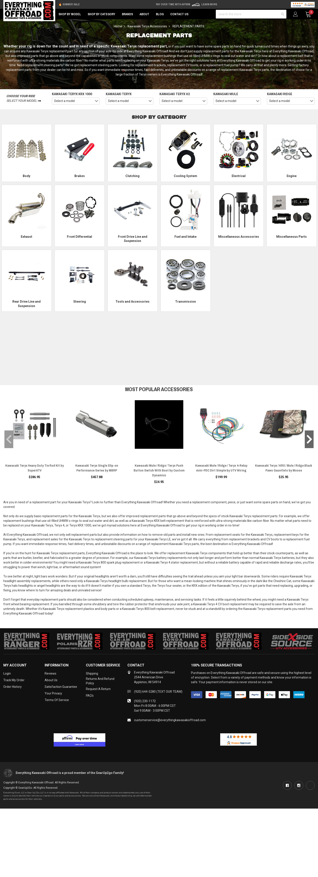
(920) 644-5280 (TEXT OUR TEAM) (158, 691)
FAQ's (90, 695)
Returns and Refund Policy (100, 681)
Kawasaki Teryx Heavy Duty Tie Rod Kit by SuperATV (34, 468)
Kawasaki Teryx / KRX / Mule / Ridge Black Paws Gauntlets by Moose (283, 468)
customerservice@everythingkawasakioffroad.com (170, 720)
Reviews (50, 673)
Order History (12, 686)
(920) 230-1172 (145, 701)
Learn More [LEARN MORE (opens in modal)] (209, 4)
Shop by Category (101, 14)
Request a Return (98, 689)
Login (7, 673)
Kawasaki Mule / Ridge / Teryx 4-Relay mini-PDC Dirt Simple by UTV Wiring (221, 468)
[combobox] (76, 101)
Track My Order (14, 680)
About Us (51, 680)
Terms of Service (57, 700)
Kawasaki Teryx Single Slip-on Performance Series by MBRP (96, 468)
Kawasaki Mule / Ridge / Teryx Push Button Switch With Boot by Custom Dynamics (159, 470)
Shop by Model (70, 14)
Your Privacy (53, 693)
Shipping (92, 673)
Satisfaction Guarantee (61, 686)
